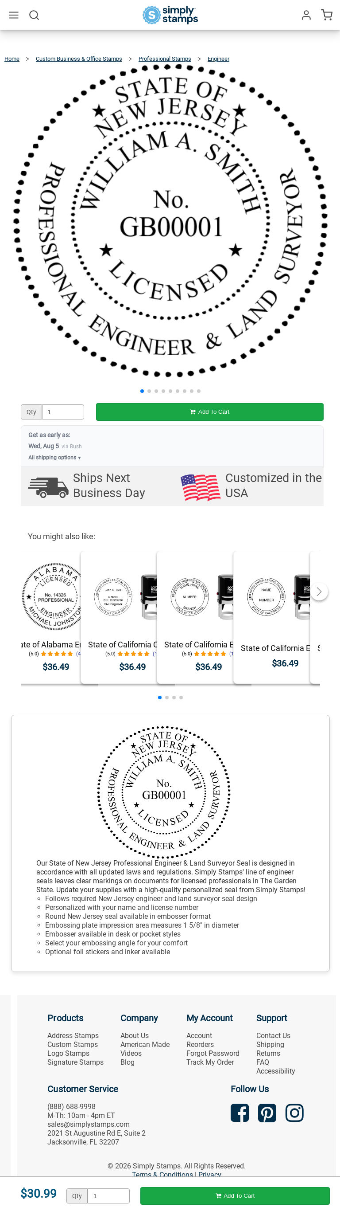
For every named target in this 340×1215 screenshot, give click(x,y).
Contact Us (273, 1035)
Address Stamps (73, 1035)
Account (199, 1035)
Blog (127, 1062)
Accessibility (275, 1071)
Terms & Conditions (162, 1175)
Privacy (209, 1175)
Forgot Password (213, 1053)
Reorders (200, 1044)
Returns (268, 1053)
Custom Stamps (72, 1044)
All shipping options (55, 458)
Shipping (270, 1044)
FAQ (262, 1062)
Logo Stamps (68, 1053)
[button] (142, 391)
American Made (145, 1044)
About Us (134, 1035)
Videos (131, 1053)
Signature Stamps (75, 1062)
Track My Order (210, 1062)
